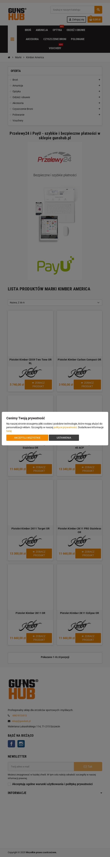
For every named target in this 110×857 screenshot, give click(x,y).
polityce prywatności (65, 427)
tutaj (9, 431)
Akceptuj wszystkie (27, 437)
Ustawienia (64, 437)
